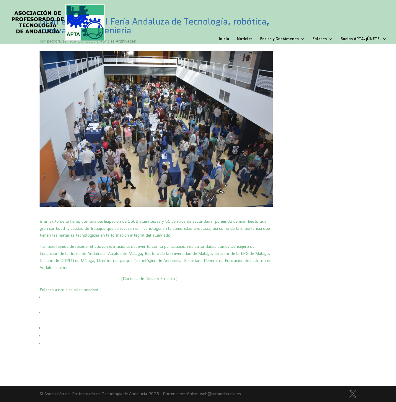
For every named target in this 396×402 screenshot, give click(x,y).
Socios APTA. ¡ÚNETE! (360, 39)
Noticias (244, 39)
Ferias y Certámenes (279, 39)
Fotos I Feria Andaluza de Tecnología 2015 (80, 278)
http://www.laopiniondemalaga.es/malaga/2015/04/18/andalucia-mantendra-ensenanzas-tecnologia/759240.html (151, 336)
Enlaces (319, 39)
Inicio (224, 39)
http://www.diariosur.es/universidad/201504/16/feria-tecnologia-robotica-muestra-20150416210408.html (146, 328)
